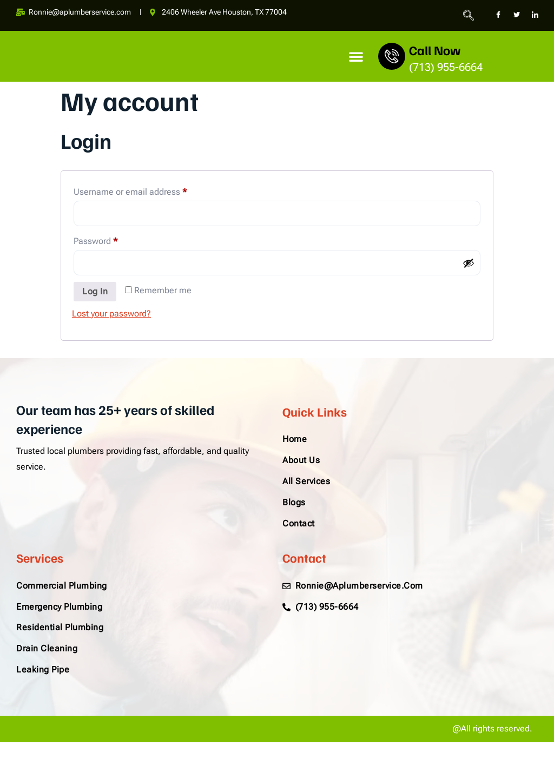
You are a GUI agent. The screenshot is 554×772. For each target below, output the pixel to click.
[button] (356, 56)
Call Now (435, 50)
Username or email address (147, 190)
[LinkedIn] (535, 15)
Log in (95, 291)
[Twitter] (517, 15)
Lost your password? (111, 313)
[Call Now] (391, 56)
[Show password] (468, 263)
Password (112, 239)
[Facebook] (498, 15)
